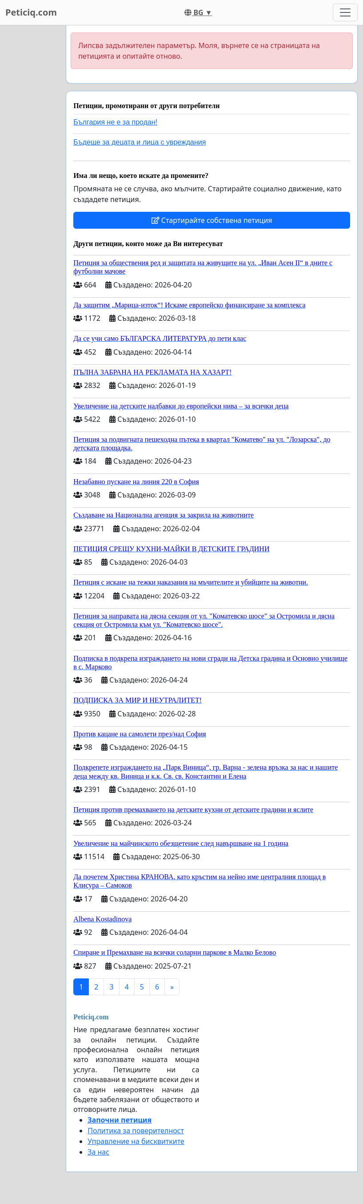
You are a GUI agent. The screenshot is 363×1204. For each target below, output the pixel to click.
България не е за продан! (115, 122)
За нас (98, 1152)
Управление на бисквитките (136, 1141)
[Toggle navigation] (345, 12)
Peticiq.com (31, 12)
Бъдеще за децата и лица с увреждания (139, 142)
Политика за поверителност (136, 1130)
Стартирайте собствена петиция (212, 220)
